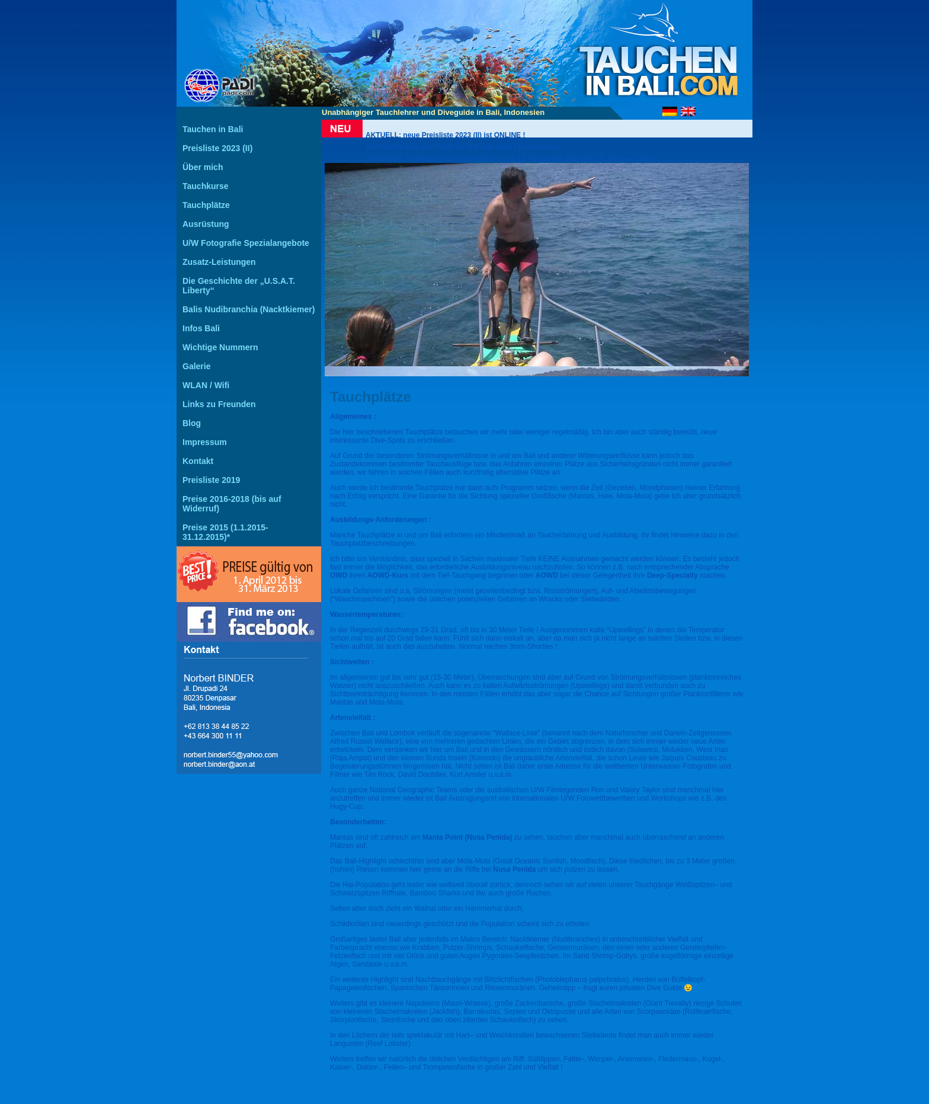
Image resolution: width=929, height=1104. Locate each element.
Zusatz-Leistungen (219, 262)
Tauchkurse (205, 186)
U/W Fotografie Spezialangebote (245, 243)
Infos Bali (201, 328)
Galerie (196, 366)
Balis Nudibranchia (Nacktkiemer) (248, 309)
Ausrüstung (205, 224)
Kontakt (197, 461)
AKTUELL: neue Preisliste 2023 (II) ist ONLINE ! (445, 135)
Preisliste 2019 (211, 480)
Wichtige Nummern (220, 347)
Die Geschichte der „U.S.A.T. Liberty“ (238, 285)
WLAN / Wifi (205, 385)
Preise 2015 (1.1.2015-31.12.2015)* (225, 532)
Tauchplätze (206, 205)
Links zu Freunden (219, 404)
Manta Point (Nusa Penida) (467, 837)
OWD (338, 575)
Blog (191, 423)
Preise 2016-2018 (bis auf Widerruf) (231, 503)
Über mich (202, 167)
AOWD (547, 575)
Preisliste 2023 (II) (217, 148)
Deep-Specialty (673, 575)
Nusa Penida (514, 869)
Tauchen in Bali (212, 129)
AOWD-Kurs (389, 575)
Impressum (204, 442)
